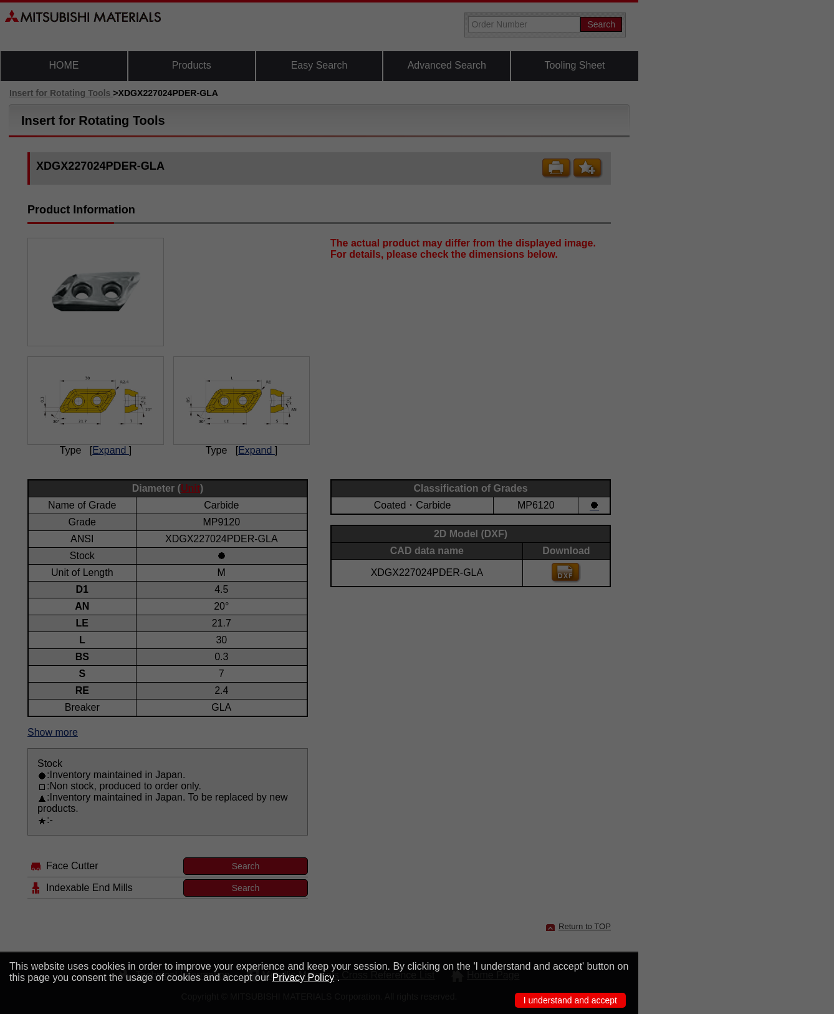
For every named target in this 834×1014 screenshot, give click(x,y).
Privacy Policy (303, 977)
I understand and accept (570, 1000)
